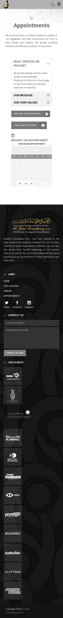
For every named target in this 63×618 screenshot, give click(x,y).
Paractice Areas (35, 80)
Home (7, 281)
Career (8, 291)
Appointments (12, 296)
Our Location (11, 286)
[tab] (31, 63)
